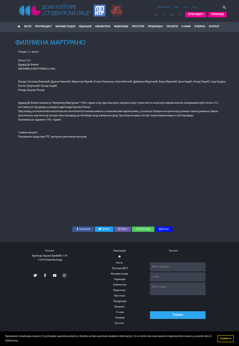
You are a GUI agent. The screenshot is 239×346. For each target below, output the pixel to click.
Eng (195, 7)
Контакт (214, 26)
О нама (186, 26)
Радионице (121, 26)
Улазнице (217, 14)
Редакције (85, 26)
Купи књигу (196, 14)
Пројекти (172, 26)
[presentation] (178, 303)
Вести (27, 26)
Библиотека (102, 26)
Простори (138, 26)
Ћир (176, 7)
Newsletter (163, 7)
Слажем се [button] (225, 338)
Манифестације (65, 26)
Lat (185, 7)
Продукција (155, 26)
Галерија (199, 26)
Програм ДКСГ (43, 26)
